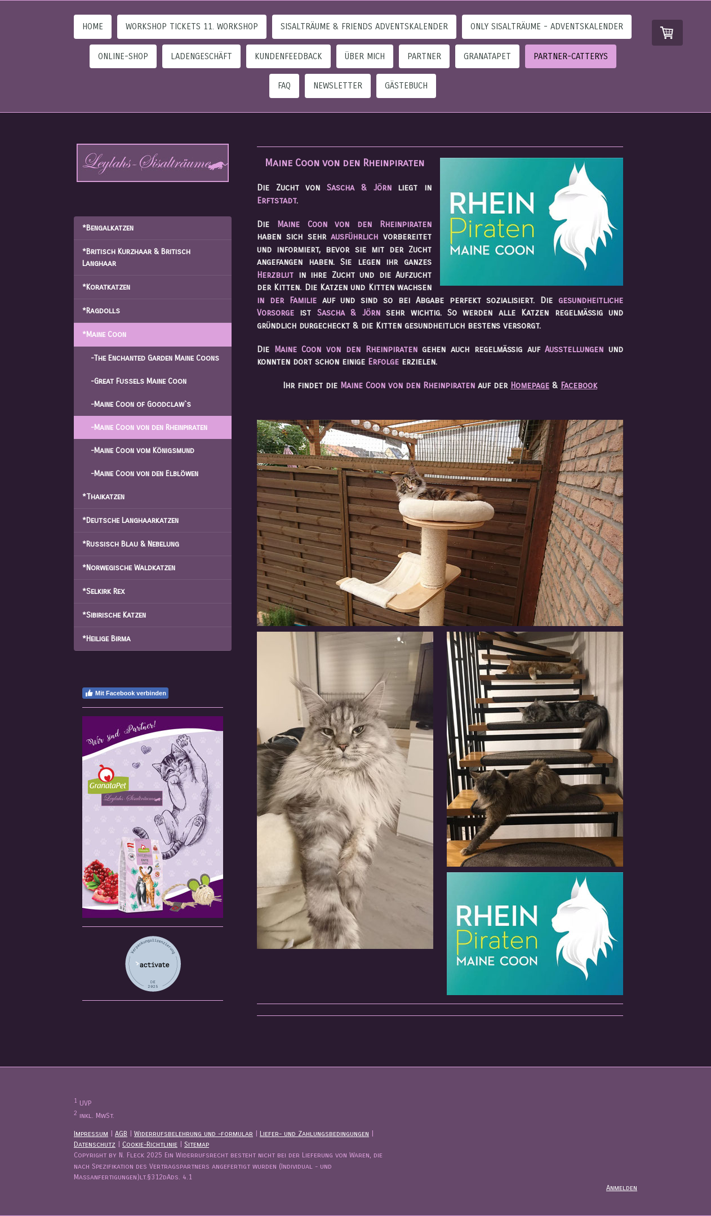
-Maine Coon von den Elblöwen (144, 473)
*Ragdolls (101, 311)
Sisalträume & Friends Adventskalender (364, 26)
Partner (424, 56)
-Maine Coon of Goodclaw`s (141, 404)
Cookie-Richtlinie (149, 1144)
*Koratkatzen (106, 287)
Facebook (579, 385)
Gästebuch (406, 86)
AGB (121, 1133)
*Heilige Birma (106, 638)
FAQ (284, 86)
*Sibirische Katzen (114, 615)
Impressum (91, 1133)
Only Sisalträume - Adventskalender (546, 26)
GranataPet (487, 56)
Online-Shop (123, 56)
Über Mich (365, 56)
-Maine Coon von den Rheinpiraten (149, 427)
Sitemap (196, 1144)
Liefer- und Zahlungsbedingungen (314, 1133)
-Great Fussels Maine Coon (138, 381)
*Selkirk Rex (103, 591)
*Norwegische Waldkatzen (128, 568)
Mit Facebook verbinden (125, 693)
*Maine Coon (104, 334)
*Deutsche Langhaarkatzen (130, 520)
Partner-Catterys (571, 56)
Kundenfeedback (288, 56)
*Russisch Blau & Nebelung (130, 544)
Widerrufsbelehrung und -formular (193, 1133)
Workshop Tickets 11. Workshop (192, 26)
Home (92, 26)
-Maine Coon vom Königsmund (142, 450)
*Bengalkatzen (108, 228)
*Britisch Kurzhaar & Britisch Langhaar (136, 257)
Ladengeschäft (201, 56)
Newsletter (337, 86)
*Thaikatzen (103, 497)
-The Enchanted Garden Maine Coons (155, 358)
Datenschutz (94, 1144)
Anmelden (621, 1187)
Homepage (529, 385)
